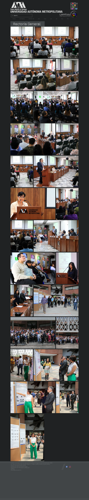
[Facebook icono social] (66, 467)
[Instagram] (70, 467)
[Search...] (21, 15)
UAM (62, 14)
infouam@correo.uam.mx (16, 470)
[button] (39, 18)
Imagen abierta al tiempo (65, 16)
